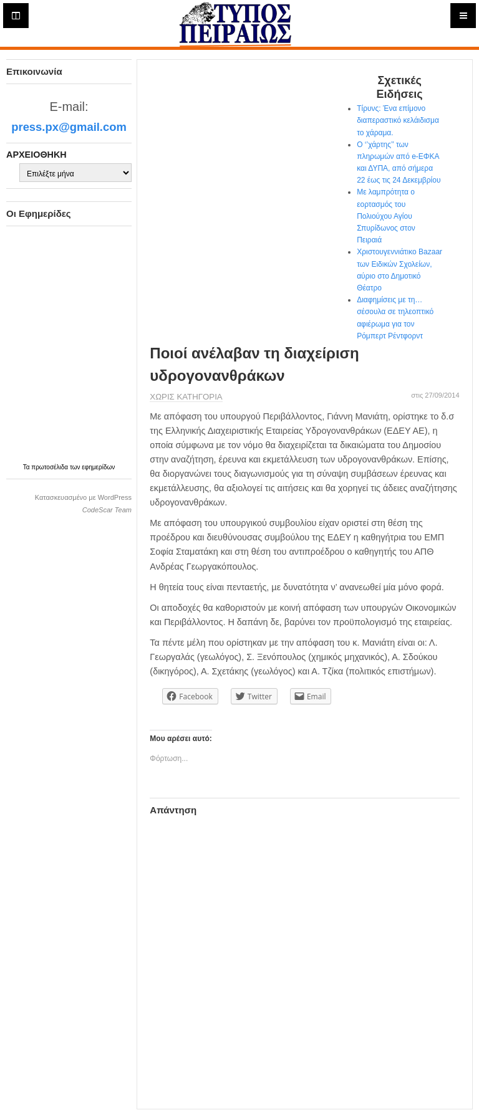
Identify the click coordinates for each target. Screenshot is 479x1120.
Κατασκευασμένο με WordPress (83, 497)
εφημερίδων (98, 467)
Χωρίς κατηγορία (186, 396)
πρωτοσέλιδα (50, 467)
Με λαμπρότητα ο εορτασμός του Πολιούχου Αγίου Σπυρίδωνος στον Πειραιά (386, 216)
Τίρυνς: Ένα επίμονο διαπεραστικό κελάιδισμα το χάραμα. (398, 120)
